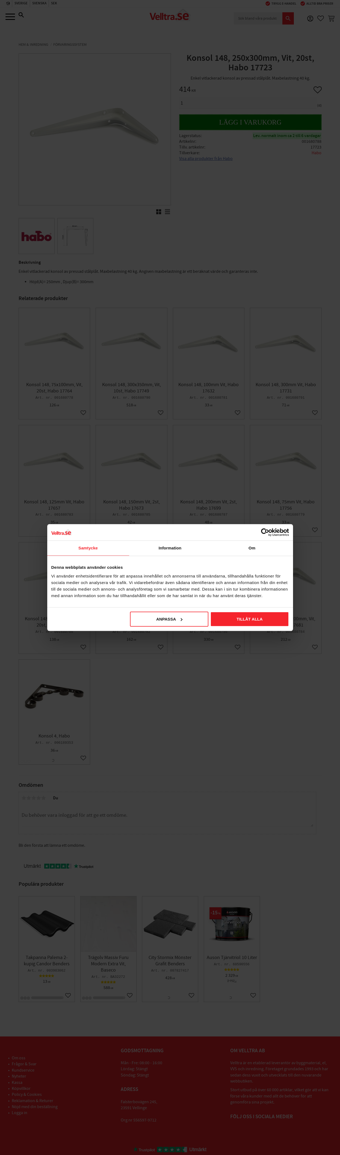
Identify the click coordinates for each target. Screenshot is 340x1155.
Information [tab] (170, 548)
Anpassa (169, 619)
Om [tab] (252, 548)
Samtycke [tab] (88, 548)
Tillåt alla (249, 619)
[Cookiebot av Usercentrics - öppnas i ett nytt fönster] (265, 532)
